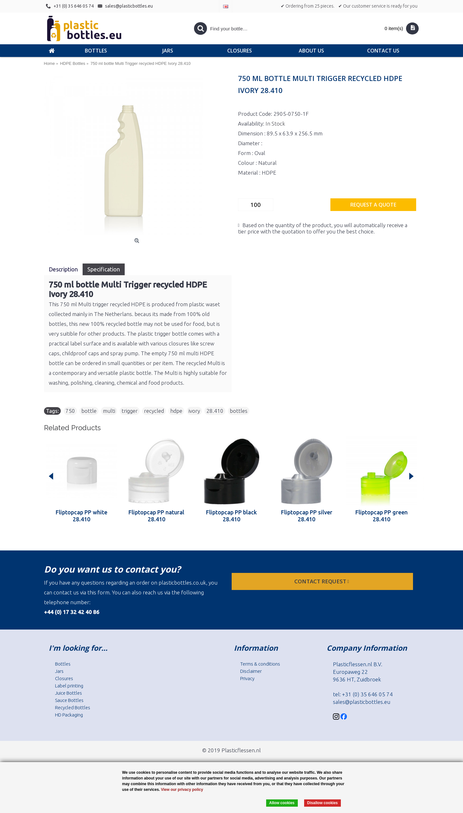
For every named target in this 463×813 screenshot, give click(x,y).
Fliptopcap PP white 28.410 (81, 515)
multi (109, 411)
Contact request (322, 581)
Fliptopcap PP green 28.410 (381, 515)
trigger (130, 411)
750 (70, 411)
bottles (238, 411)
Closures (64, 678)
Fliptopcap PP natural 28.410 (156, 515)
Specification (103, 269)
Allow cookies (282, 803)
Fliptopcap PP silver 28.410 (306, 515)
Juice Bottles (68, 693)
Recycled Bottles (72, 707)
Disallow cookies (322, 803)
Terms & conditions (260, 664)
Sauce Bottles (69, 700)
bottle (89, 411)
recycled (154, 411)
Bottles (63, 664)
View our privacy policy (182, 789)
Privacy (247, 678)
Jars (59, 671)
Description (63, 269)
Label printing (69, 685)
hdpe (176, 411)
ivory (194, 411)
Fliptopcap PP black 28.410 (231, 515)
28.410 (214, 411)
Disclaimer (251, 671)
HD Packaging (69, 714)
